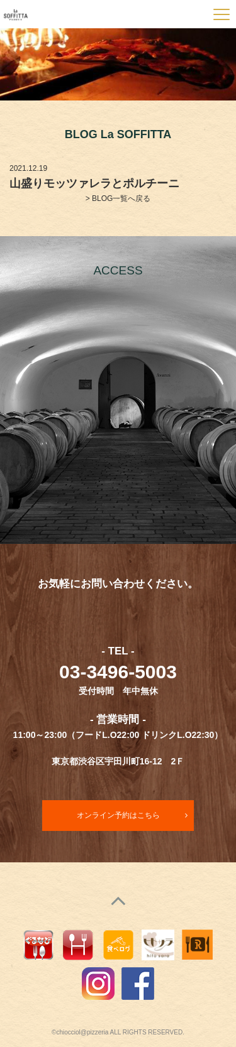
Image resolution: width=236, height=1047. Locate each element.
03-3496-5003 (118, 671)
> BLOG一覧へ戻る (118, 198)
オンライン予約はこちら (118, 815)
